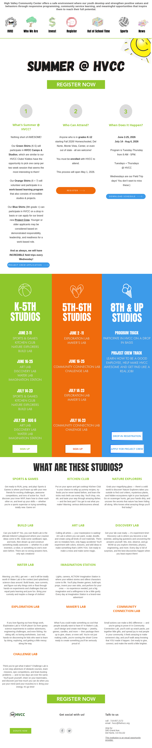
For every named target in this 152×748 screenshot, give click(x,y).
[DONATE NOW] (20, 731)
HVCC (20, 714)
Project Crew (22, 220)
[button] (30, 31)
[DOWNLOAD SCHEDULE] (126, 196)
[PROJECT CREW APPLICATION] (28, 265)
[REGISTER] (76, 190)
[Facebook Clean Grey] (62, 731)
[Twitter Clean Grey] (69, 731)
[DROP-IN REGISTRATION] (127, 436)
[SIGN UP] (25, 448)
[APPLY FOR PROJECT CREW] (127, 448)
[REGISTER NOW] (76, 84)
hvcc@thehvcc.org (120, 723)
